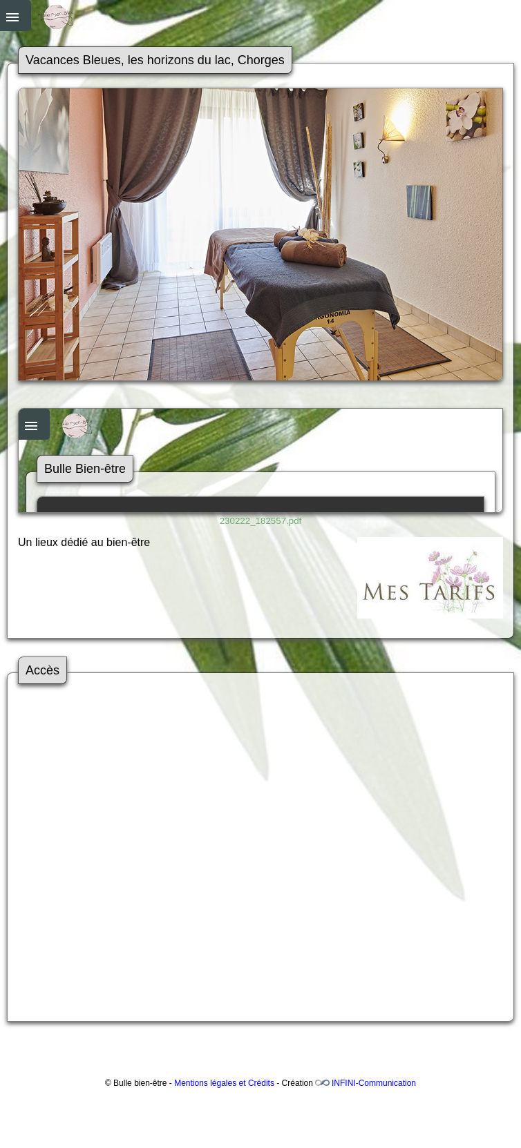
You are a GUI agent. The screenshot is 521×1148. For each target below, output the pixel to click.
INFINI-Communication (374, 1083)
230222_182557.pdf (261, 521)
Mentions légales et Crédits (224, 1083)
